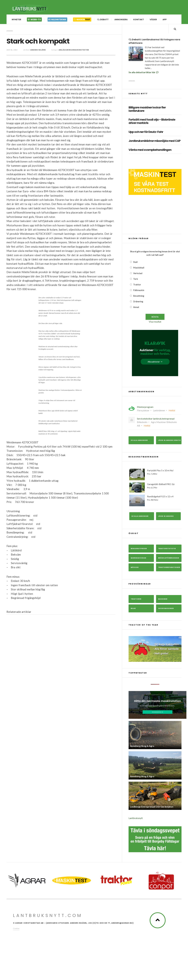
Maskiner (162, 600)
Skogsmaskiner (166, 609)
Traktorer (136, 600)
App (165, 19)
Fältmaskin (138, 290)
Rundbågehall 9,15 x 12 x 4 (155, 501)
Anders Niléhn (38, 50)
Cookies (16, 929)
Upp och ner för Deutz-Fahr (146, 132)
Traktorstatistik (167, 549)
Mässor (135, 568)
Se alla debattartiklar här (144, 73)
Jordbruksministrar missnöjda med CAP (154, 141)
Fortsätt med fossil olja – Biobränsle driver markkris (152, 122)
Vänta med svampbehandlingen (150, 150)
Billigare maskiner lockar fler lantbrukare (147, 110)
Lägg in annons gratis (169, 441)
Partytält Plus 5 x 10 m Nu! (155, 475)
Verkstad (137, 274)
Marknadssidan (138, 559)
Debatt (103, 19)
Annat (136, 307)
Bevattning (138, 296)
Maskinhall (138, 268)
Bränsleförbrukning (168, 559)
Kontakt (138, 19)
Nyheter (16, 19)
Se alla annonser (139, 441)
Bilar (133, 609)
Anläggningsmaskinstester (74, 50)
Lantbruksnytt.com (47, 916)
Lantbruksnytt (136, 819)
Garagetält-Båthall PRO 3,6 (155, 488)
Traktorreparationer (169, 568)
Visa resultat (155, 322)
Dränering (138, 302)
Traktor (137, 285)
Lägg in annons (166, 517)
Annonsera (121, 19)
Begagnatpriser (139, 549)
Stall (135, 262)
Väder (153, 19)
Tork (135, 279)
